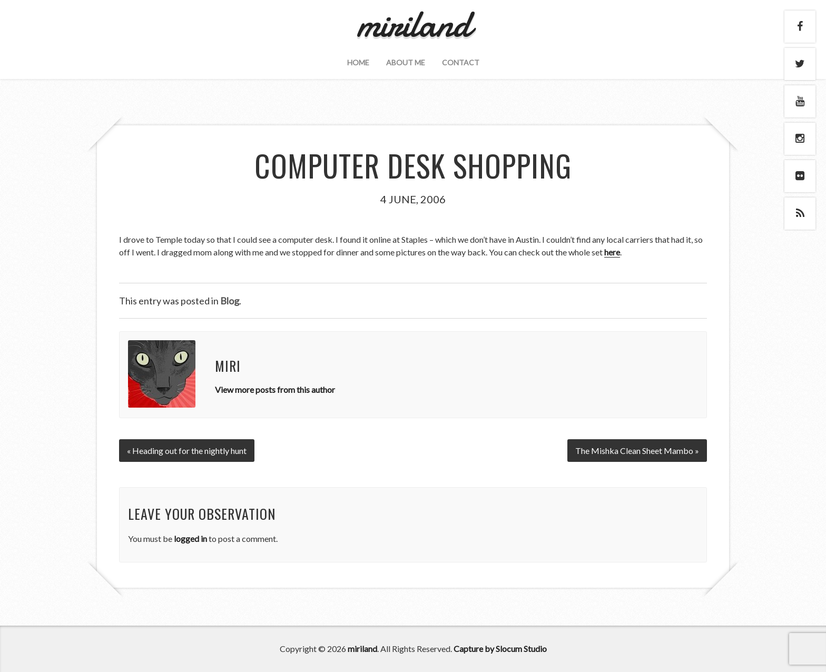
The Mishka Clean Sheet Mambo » (637, 451)
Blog (229, 301)
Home (358, 62)
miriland (362, 649)
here (612, 252)
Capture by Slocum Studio (500, 649)
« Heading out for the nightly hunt (187, 451)
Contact (460, 62)
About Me (405, 62)
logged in (190, 538)
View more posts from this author (275, 389)
